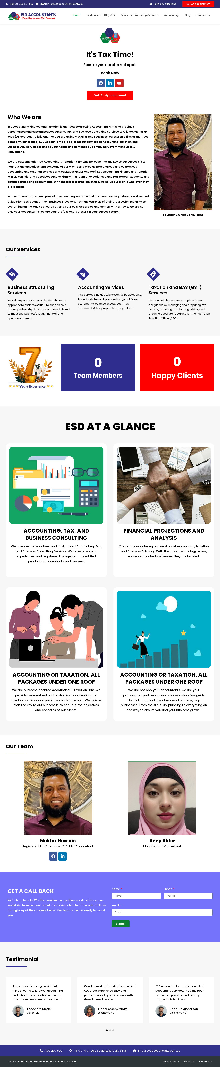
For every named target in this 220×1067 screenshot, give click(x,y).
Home (79, 15)
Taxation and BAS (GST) (102, 15)
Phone (168, 889)
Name (116, 889)
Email (116, 905)
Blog (188, 15)
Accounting (173, 15)
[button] (107, 1030)
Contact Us (203, 15)
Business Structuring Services (141, 15)
